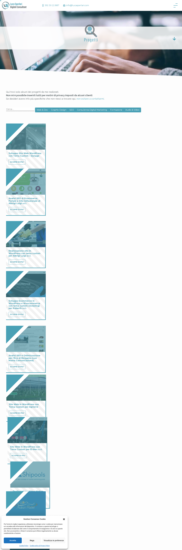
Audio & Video (132, 110)
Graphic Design (58, 110)
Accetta (12, 540)
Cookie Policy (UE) (63, 497)
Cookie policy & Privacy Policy (40, 546)
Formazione (116, 110)
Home (57, 482)
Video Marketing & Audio (108, 512)
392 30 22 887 (50, 5)
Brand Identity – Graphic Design (111, 507)
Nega (32, 540)
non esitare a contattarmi (90, 98)
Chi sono (59, 487)
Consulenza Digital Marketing (92, 110)
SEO (72, 110)
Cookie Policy (23, 546)
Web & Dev (42, 110)
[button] (64, 519)
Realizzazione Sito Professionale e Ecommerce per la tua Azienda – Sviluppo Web (111, 485)
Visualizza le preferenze (54, 540)
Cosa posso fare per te (65, 492)
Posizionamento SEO (106, 498)
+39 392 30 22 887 (144, 506)
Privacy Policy (119, 545)
